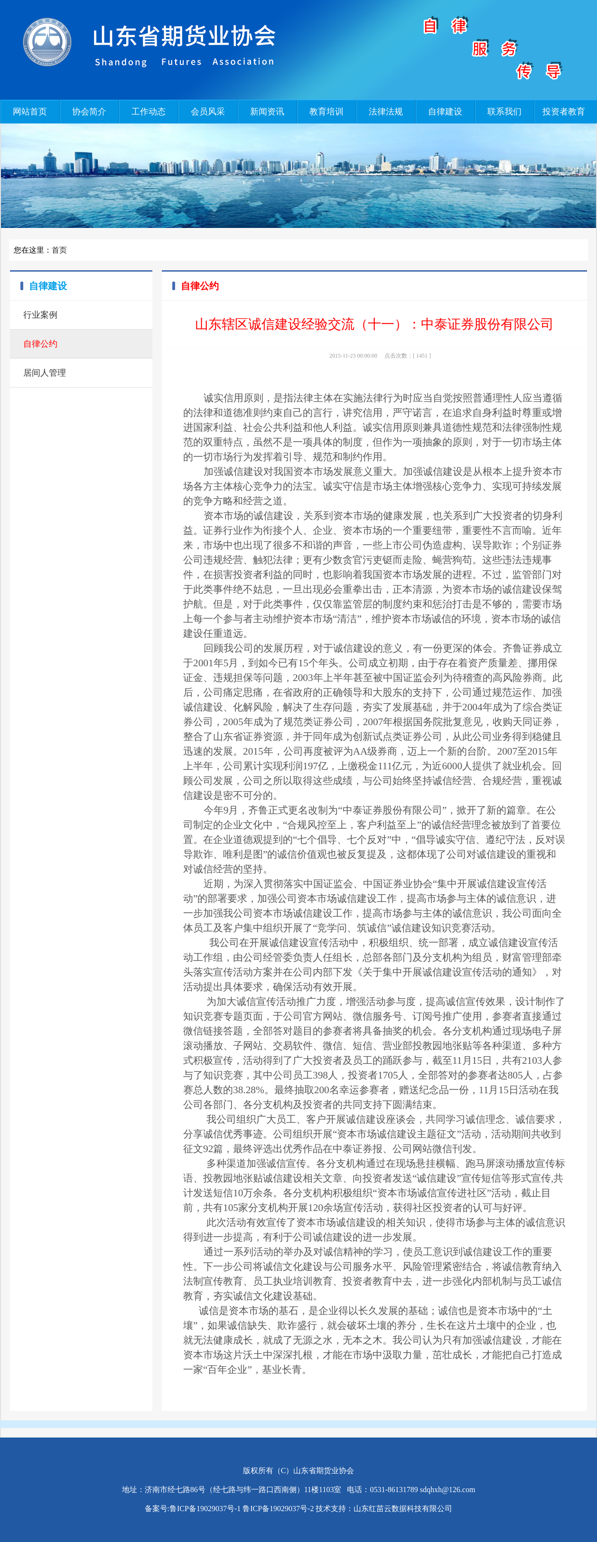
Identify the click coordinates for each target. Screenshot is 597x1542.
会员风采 (208, 111)
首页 (59, 250)
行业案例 (40, 315)
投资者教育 (563, 111)
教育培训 (326, 111)
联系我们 (504, 111)
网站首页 (30, 111)
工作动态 (148, 111)
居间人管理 (44, 373)
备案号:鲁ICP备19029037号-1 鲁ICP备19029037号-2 (229, 1508)
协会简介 (89, 111)
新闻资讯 (267, 111)
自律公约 (40, 344)
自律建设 (445, 111)
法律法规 (386, 111)
